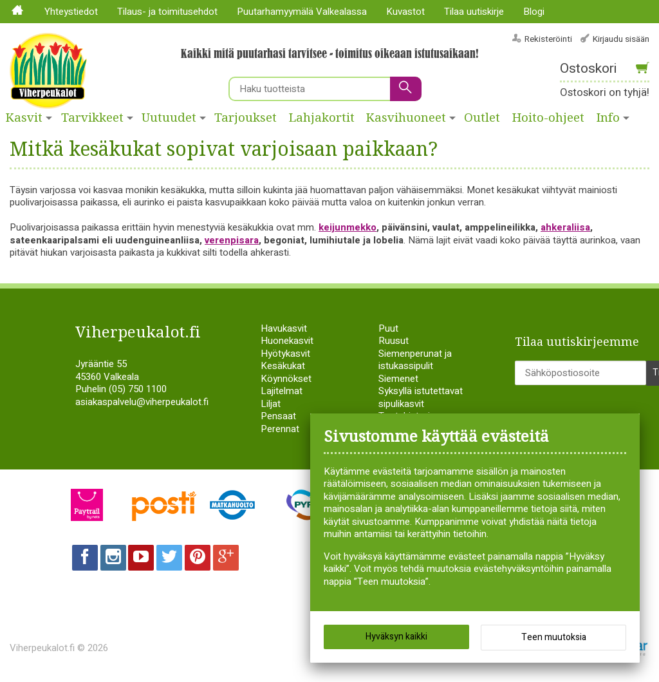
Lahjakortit (322, 118)
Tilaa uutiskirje (474, 12)
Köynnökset (286, 379)
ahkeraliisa (565, 227)
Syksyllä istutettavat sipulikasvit (420, 397)
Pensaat (278, 416)
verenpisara (232, 240)
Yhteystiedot (71, 12)
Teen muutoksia (553, 637)
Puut (388, 328)
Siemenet (398, 379)
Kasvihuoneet (406, 118)
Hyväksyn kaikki (396, 636)
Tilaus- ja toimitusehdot (167, 12)
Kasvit (24, 118)
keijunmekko (347, 227)
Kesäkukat (283, 366)
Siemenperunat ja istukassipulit (415, 360)
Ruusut (393, 341)
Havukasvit (284, 328)
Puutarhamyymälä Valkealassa (302, 12)
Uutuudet (169, 118)
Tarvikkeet (92, 118)
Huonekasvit (287, 341)
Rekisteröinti (548, 39)
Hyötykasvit (285, 353)
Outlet (482, 118)
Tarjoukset (245, 118)
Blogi (533, 12)
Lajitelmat (281, 391)
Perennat (280, 429)
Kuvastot (405, 12)
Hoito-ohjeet (548, 118)
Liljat (271, 404)
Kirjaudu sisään (621, 39)
